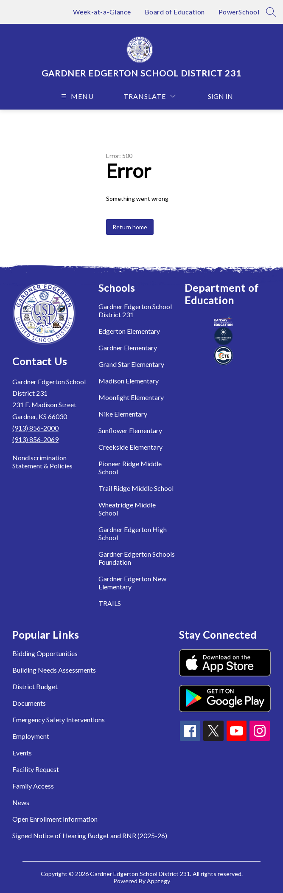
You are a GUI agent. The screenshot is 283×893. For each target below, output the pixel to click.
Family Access (33, 786)
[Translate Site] (149, 96)
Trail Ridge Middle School (136, 488)
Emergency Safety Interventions (58, 720)
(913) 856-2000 (35, 428)
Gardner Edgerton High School (132, 533)
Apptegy (158, 881)
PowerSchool (239, 12)
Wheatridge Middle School (127, 509)
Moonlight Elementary (131, 397)
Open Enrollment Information (55, 819)
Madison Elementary (128, 381)
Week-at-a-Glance (102, 12)
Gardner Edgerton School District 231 (135, 310)
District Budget (35, 686)
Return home (129, 227)
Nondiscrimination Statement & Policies (42, 462)
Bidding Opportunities (45, 653)
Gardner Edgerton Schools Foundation (136, 558)
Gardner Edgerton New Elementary (132, 583)
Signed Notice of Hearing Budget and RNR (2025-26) (89, 835)
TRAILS (109, 603)
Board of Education (175, 12)
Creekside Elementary (130, 447)
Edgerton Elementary (129, 331)
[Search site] (271, 12)
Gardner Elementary (127, 348)
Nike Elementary (122, 414)
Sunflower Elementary (130, 430)
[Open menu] (76, 96)
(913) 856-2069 (35, 439)
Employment (30, 736)
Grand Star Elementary (131, 364)
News (20, 802)
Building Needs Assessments (54, 670)
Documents (29, 703)
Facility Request (35, 769)
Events (22, 753)
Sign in (216, 96)
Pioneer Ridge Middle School (130, 467)
